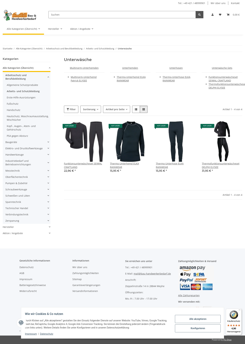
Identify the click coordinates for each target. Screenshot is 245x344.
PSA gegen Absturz (17, 135)
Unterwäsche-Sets (222, 67)
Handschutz (13, 110)
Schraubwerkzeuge (16, 189)
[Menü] (240, 311)
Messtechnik (12, 170)
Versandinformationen (85, 291)
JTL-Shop (227, 339)
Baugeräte (11, 142)
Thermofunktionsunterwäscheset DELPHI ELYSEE (220, 165)
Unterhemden (130, 67)
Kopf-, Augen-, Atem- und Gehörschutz (21, 127)
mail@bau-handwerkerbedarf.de (152, 273)
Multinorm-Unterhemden (84, 67)
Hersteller (8, 227)
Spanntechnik (13, 202)
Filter (71, 109)
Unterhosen (176, 67)
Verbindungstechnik (16, 214)
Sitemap (77, 279)
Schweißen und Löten (17, 195)
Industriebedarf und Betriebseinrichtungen (18, 162)
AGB (21, 273)
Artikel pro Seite (115, 109)
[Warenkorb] (233, 14)
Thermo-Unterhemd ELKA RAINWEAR (124, 165)
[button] (212, 14)
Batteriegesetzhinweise (32, 285)
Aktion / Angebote (13, 233)
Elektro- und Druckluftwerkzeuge (24, 148)
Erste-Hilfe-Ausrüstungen (21, 97)
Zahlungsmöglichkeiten (85, 273)
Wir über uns (218, 3)
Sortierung (89, 109)
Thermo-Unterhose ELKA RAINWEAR (170, 165)
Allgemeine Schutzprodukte (22, 85)
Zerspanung (12, 220)
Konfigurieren (196, 328)
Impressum (32, 334)
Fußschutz (12, 103)
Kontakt (235, 3)
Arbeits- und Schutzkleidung (23, 91)
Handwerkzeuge (14, 154)
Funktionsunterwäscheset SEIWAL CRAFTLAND (83, 165)
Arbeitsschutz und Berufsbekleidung (16, 77)
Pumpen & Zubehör (16, 183)
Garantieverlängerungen (86, 285)
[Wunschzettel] (220, 14)
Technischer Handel (16, 208)
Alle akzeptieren (196, 319)
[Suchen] (122, 14)
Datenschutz (48, 334)
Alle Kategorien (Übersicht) (18, 67)
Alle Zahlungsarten (189, 295)
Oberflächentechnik (16, 177)
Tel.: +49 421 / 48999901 (191, 3)
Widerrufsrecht (28, 291)
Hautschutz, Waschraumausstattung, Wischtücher (28, 118)
